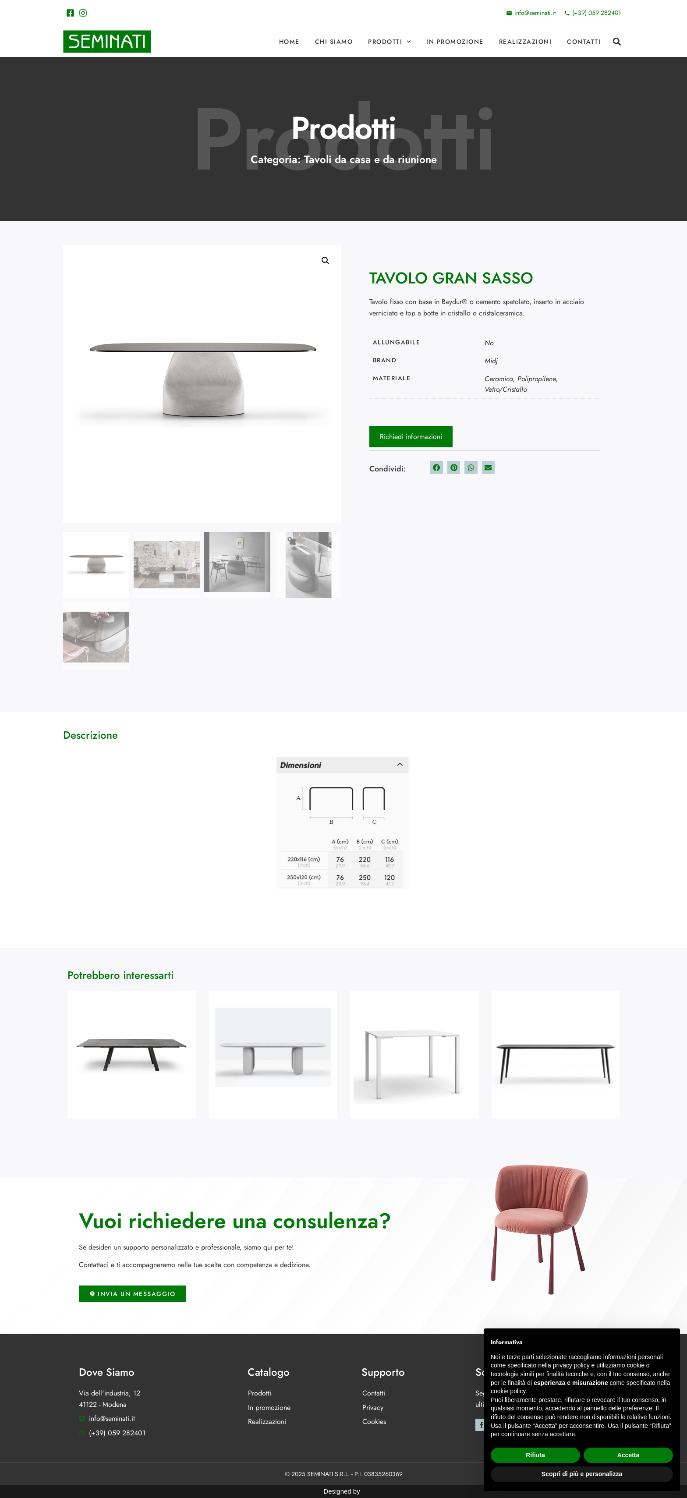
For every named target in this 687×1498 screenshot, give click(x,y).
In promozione (455, 41)
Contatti (584, 41)
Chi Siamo (334, 41)
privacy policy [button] (571, 1365)
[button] (616, 42)
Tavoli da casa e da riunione (370, 159)
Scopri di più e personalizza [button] (582, 1473)
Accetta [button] (628, 1455)
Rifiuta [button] (535, 1455)
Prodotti (389, 41)
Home (289, 41)
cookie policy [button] (508, 1391)
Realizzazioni (525, 41)
